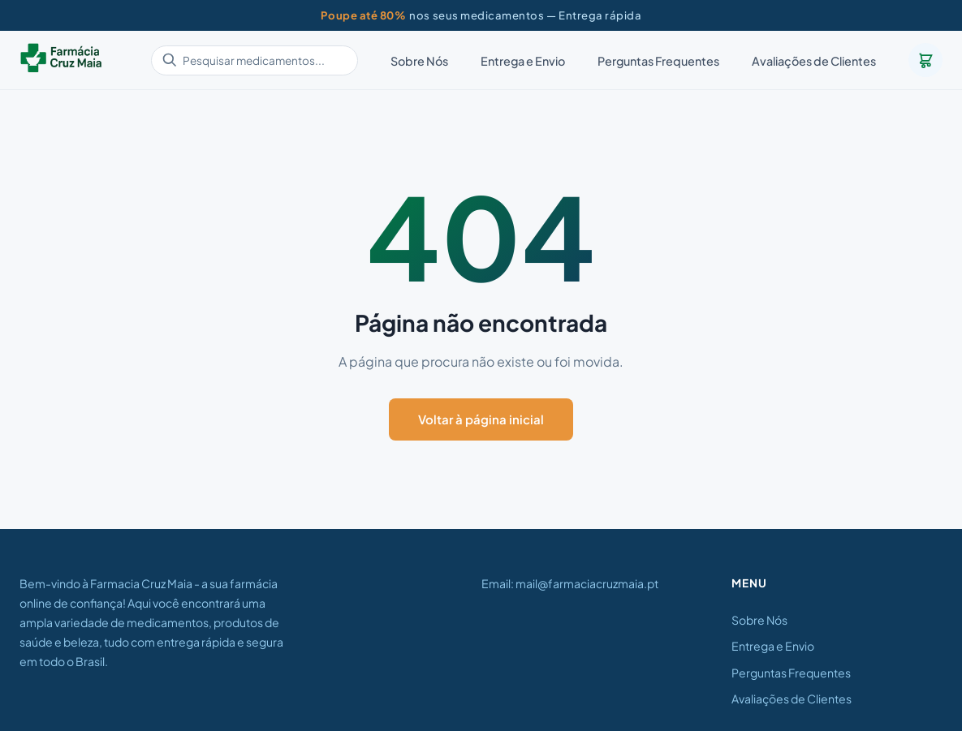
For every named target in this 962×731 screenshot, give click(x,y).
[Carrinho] (925, 60)
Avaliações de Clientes (814, 61)
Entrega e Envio (523, 61)
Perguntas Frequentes (658, 61)
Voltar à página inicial (481, 419)
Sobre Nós (419, 61)
